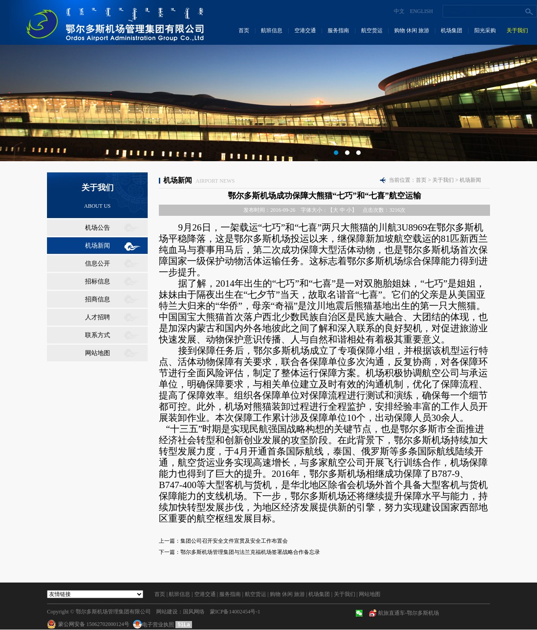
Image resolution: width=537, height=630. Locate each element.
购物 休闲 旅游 (411, 30)
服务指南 (338, 30)
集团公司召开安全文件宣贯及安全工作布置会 (234, 541)
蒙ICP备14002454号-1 (235, 612)
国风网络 (194, 612)
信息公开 (97, 263)
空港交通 (305, 30)
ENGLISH (421, 11)
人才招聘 (97, 317)
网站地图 (97, 353)
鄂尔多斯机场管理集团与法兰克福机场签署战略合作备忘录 (250, 552)
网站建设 (167, 612)
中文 (399, 11)
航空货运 (372, 30)
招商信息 (97, 299)
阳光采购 (485, 30)
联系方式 (97, 335)
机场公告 (97, 227)
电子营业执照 (154, 624)
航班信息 (271, 30)
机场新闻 (97, 245)
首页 (244, 30)
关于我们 (517, 30)
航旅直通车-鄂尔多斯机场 (408, 613)
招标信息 (97, 281)
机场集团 (451, 30)
